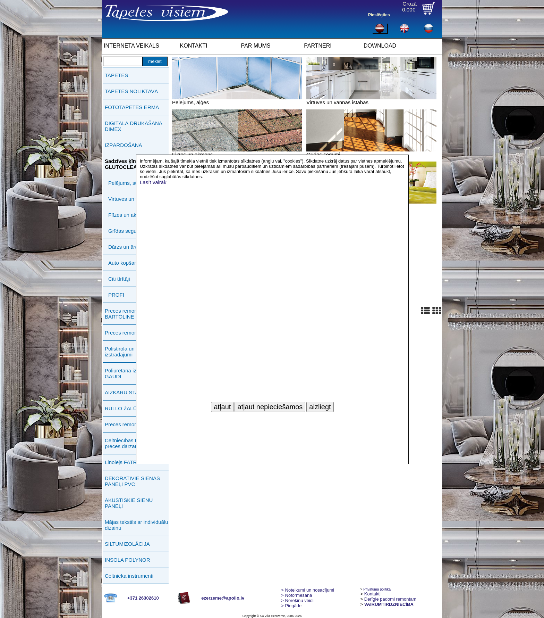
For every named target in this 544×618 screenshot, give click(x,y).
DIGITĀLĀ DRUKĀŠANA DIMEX (133, 126)
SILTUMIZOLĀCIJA (127, 544)
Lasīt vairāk (153, 182)
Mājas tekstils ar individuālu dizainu (136, 525)
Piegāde (291, 605)
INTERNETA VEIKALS (131, 46)
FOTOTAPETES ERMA (132, 107)
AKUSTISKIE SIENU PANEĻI (129, 503)
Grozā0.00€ (409, 7)
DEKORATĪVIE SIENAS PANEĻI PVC (132, 481)
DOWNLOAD (380, 46)
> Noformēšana (296, 595)
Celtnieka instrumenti (129, 576)
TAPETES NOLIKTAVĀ (131, 91)
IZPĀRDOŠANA (123, 145)
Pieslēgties (379, 15)
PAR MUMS (255, 46)
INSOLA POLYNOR (127, 560)
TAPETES (116, 75)
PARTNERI (317, 46)
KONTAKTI (193, 46)
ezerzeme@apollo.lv (222, 598)
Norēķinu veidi (297, 600)
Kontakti (372, 593)
